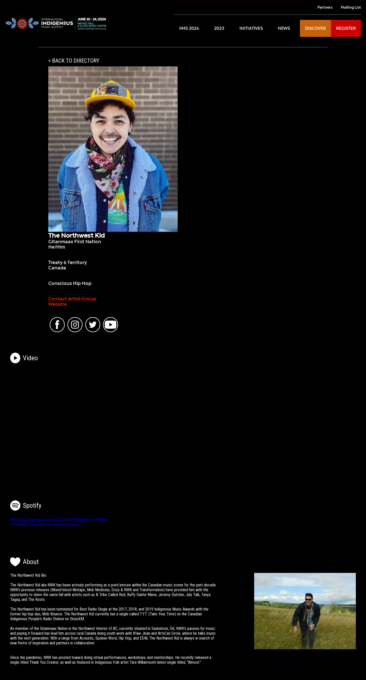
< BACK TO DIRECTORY (73, 60)
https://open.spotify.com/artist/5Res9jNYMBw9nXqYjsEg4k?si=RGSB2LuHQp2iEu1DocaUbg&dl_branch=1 (58, 522)
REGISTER (346, 28)
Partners (324, 7)
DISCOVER (315, 28)
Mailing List (351, 7)
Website (57, 304)
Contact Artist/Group (72, 298)
